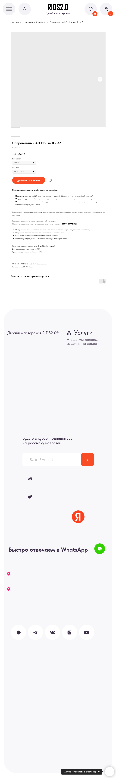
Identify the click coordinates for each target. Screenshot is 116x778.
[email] (51, 459)
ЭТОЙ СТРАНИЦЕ (69, 224)
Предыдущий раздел (34, 21)
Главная (15, 21)
